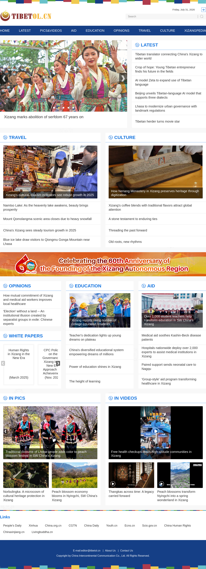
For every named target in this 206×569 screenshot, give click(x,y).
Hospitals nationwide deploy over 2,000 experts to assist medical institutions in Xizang (170, 352)
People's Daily (12, 525)
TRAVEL (145, 30)
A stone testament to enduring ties (133, 219)
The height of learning (84, 381)
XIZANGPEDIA (195, 30)
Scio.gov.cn (149, 525)
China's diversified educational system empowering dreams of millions (96, 352)
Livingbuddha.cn (42, 532)
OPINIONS (121, 30)
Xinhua (33, 525)
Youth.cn (111, 525)
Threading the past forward (128, 230)
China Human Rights (177, 525)
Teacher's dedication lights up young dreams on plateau (95, 337)
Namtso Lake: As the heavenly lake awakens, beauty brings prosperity (45, 207)
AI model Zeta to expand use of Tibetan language (163, 82)
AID (73, 30)
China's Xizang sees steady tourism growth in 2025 (39, 230)
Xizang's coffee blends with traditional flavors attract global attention (150, 207)
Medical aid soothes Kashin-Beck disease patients (171, 337)
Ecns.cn (130, 525)
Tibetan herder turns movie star (157, 121)
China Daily (91, 525)
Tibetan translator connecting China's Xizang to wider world (168, 56)
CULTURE (167, 30)
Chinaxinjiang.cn (13, 532)
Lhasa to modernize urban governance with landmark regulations (166, 108)
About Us (110, 550)
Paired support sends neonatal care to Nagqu (169, 367)
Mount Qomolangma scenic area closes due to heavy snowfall (47, 219)
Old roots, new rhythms (125, 241)
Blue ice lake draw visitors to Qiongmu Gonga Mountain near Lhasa (46, 242)
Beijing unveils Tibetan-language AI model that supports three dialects (168, 95)
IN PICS (17, 398)
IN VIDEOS (125, 398)
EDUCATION (95, 30)
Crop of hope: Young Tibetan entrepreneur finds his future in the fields (165, 69)
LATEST (25, 30)
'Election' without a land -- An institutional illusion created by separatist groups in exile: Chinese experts (27, 317)
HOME (5, 30)
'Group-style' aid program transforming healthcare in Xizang (169, 381)
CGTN (73, 525)
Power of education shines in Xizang (95, 366)
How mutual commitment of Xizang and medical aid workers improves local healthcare (28, 300)
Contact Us (126, 550)
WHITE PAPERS (26, 336)
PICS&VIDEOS (51, 30)
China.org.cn (53, 525)
